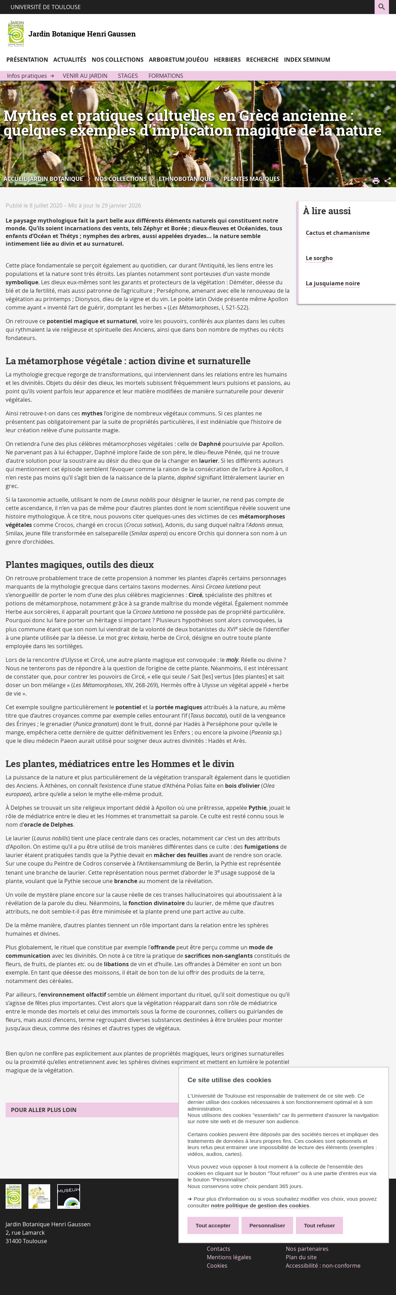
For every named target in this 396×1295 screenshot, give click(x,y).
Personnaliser (267, 1225)
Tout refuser (319, 1225)
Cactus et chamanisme (338, 233)
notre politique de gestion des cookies (260, 1205)
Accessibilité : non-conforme (323, 1265)
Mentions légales (229, 1257)
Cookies (217, 1265)
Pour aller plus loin (44, 1110)
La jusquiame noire (333, 283)
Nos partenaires (307, 1249)
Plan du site (301, 1257)
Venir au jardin (85, 76)
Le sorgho (319, 258)
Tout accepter (213, 1225)
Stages (128, 76)
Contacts (218, 1249)
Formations (165, 76)
